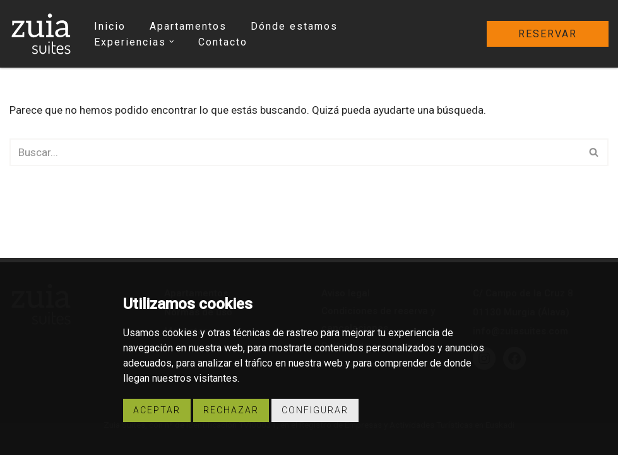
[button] (171, 41)
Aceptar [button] (157, 410)
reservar (547, 34)
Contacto (222, 42)
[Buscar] (294, 152)
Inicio (110, 26)
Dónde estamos (294, 26)
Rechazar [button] (231, 410)
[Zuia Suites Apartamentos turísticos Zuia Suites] (41, 33)
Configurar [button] (315, 410)
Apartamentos (188, 26)
